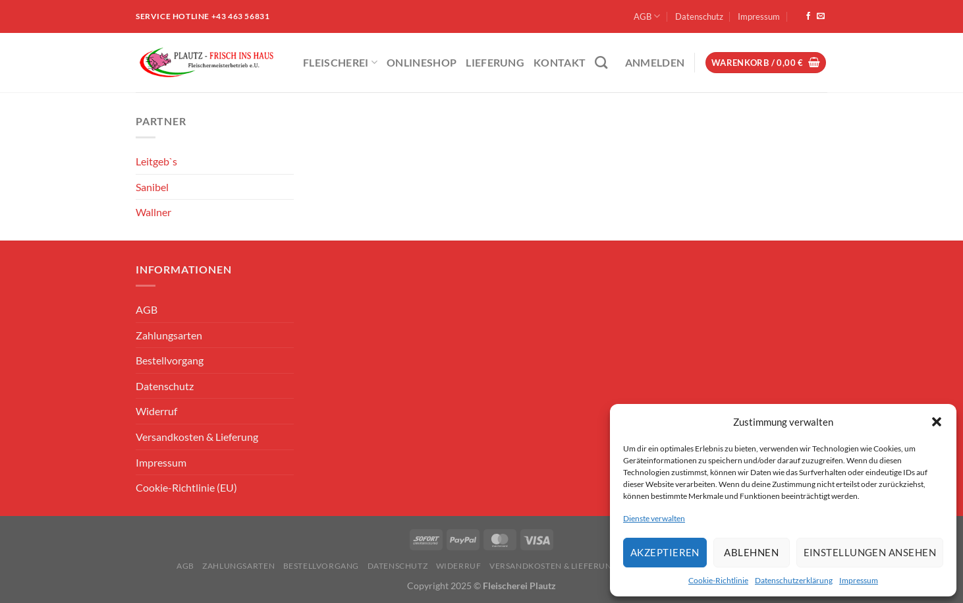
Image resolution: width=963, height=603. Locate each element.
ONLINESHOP (421, 62)
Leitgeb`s (156, 161)
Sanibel (152, 187)
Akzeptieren (665, 552)
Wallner (153, 212)
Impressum (858, 580)
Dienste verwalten (654, 518)
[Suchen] (601, 62)
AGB (647, 16)
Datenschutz (699, 16)
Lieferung (495, 62)
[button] (936, 421)
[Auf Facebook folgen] (808, 16)
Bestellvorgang (170, 360)
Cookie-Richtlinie (718, 580)
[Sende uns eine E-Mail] (821, 16)
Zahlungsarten (169, 335)
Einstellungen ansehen (870, 552)
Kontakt (560, 62)
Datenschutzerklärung (794, 580)
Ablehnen (751, 552)
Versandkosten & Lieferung (197, 436)
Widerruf (156, 411)
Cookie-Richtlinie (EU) (186, 487)
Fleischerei (340, 62)
